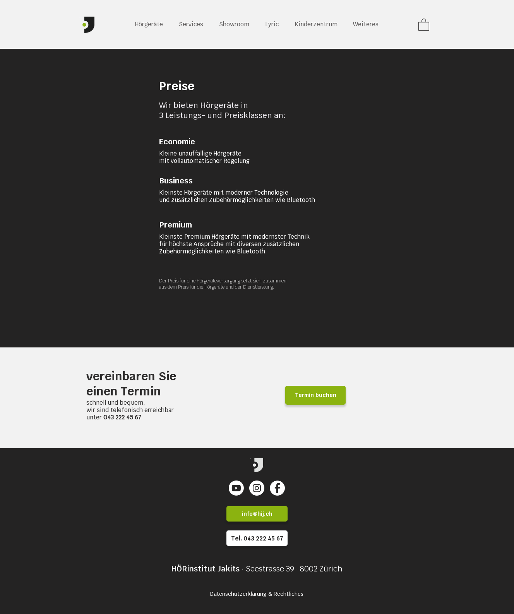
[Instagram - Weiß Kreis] (256, 488)
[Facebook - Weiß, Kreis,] (277, 488)
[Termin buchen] (315, 395)
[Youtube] (236, 488)
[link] (423, 24)
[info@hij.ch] (257, 514)
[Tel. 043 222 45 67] (257, 538)
